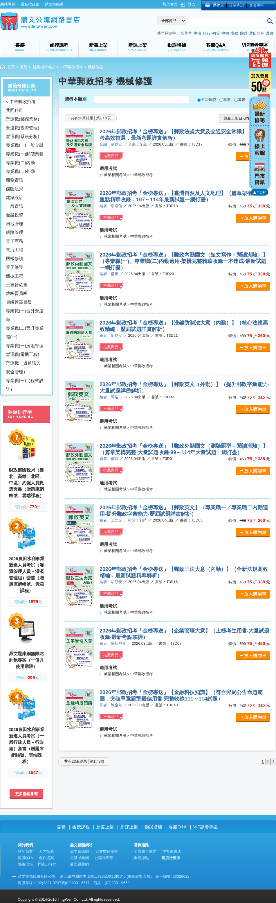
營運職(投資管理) (22, 127)
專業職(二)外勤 (20, 171)
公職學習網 (104, 858)
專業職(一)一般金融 (25, 145)
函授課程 (81, 826)
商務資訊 (14, 180)
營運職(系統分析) (22, 136)
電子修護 (14, 267)
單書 (227, 99)
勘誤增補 (153, 826)
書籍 (24, 67)
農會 (270, 33)
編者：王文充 (111, 520)
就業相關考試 (44, 67)
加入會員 (170, 4)
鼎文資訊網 (79, 851)
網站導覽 (7, 4)
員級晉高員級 (19, 302)
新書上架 (105, 826)
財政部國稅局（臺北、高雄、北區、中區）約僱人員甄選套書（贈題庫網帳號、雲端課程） (26, 482)
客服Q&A (178, 826)
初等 (216, 33)
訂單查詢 (236, 5)
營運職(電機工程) (22, 354)
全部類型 (208, 99)
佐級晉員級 (17, 293)
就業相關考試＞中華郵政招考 (128, 175)
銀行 (206, 33)
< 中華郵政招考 (21, 101)
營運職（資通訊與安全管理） (23, 367)
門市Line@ (47, 864)
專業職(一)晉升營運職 (25, 315)
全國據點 (141, 858)
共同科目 (14, 110)
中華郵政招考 (71, 67)
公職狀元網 (79, 858)
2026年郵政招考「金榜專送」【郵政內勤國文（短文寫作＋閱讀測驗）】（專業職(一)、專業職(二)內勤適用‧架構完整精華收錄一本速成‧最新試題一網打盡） (184, 261)
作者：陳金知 (111, 705)
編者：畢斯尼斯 (113, 643)
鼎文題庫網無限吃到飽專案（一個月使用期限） (26, 660)
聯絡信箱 (25, 864)
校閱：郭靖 (137, 520)
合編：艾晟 (137, 144)
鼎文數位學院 (106, 851)
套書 (242, 99)
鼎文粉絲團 (54, 4)
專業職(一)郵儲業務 (25, 153)
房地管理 (14, 223)
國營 (244, 33)
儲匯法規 (14, 188)
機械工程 (14, 275)
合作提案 (46, 858)
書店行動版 (170, 858)
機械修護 (14, 258)
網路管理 (14, 232)
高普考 (186, 33)
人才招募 (46, 851)
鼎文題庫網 (79, 864)
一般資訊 (14, 206)
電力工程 (14, 249)
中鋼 (225, 33)
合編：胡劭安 (111, 144)
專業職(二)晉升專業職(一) (25, 332)
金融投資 (14, 214)
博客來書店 (171, 851)
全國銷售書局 (145, 851)
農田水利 (256, 33)
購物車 (218, 5)
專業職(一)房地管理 (25, 345)
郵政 (234, 33)
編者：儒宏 (109, 274)
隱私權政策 (30, 4)
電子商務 (14, 241)
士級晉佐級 (17, 284)
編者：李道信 (111, 206)
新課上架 (129, 826)
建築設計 (14, 197)
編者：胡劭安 (111, 335)
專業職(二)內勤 (20, 162)
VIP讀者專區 (205, 826)
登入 (191, 4)
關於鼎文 (25, 851)
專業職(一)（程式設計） (25, 385)
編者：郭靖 (109, 397)
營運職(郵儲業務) (22, 119)
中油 (197, 33)
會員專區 (256, 5)
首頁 (11, 67)
